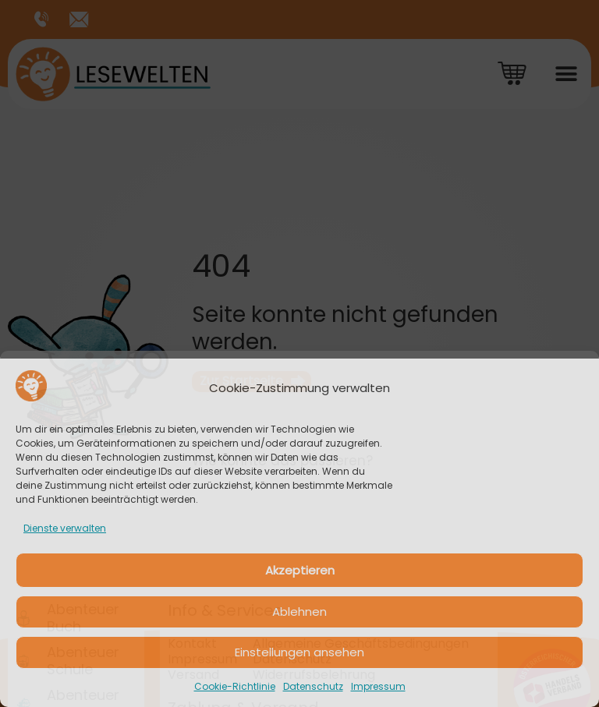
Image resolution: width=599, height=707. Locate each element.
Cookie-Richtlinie (234, 686)
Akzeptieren (300, 570)
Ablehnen (299, 611)
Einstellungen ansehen (299, 652)
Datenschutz (313, 686)
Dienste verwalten (64, 528)
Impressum (378, 686)
